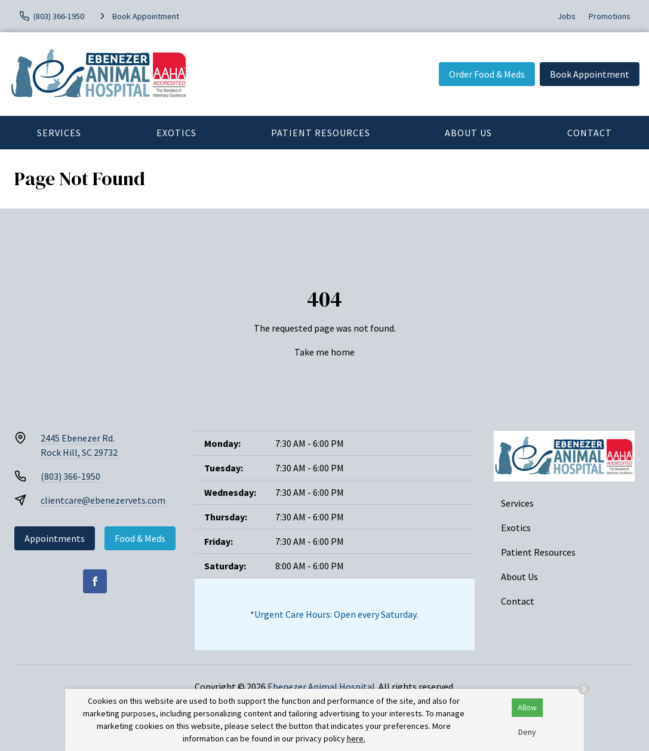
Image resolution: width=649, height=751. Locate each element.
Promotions (609, 16)
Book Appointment (589, 74)
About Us (468, 133)
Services (59, 133)
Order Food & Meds (487, 74)
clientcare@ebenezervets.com (103, 500)
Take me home (324, 352)
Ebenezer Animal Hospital (321, 686)
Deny (527, 732)
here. (356, 738)
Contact (517, 601)
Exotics (176, 133)
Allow (527, 707)
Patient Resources (320, 133)
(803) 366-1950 (70, 476)
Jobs (567, 16)
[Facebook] (95, 581)
